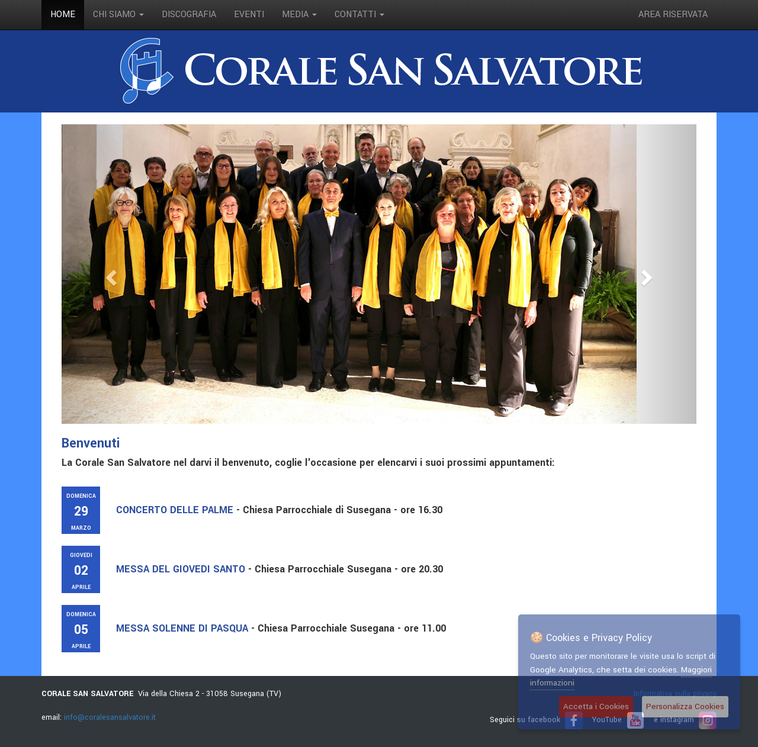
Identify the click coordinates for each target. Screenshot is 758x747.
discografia (189, 14)
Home (62, 14)
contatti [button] (359, 14)
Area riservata (673, 14)
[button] (109, 274)
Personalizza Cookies (685, 706)
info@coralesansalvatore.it (110, 717)
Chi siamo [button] (118, 14)
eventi (249, 14)
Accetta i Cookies (596, 706)
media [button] (299, 14)
